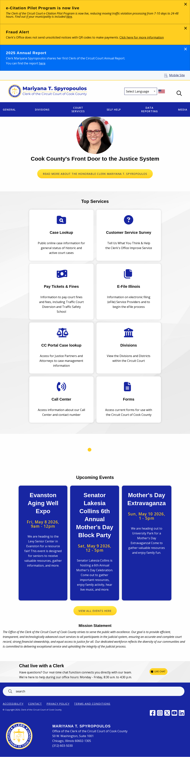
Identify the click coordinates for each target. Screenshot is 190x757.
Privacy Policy (58, 703)
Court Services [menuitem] (78, 109)
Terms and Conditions (92, 703)
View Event (43, 543)
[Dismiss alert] (185, 4)
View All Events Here (95, 611)
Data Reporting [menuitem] (149, 109)
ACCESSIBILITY (13, 703)
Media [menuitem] (182, 109)
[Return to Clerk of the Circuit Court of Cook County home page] (47, 91)
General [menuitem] (9, 109)
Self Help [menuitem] (114, 109)
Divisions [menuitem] (42, 109)
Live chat (159, 671)
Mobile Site (177, 75)
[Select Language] (140, 91)
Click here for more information (141, 37)
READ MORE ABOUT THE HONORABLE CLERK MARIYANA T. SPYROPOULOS (95, 174)
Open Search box (179, 93)
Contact (35, 703)
